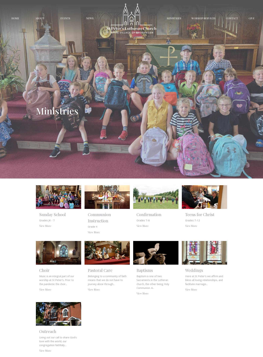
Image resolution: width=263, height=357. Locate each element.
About (39, 18)
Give (251, 18)
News (89, 18)
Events (65, 18)
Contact (232, 18)
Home (15, 18)
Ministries (174, 18)
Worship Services (203, 18)
